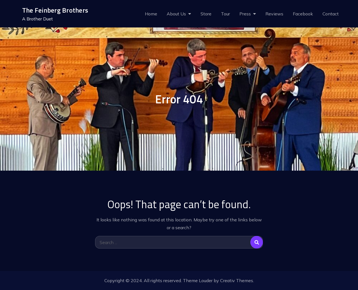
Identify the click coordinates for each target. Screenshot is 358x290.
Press (245, 14)
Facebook (303, 14)
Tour (225, 14)
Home (151, 14)
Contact (330, 14)
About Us (176, 14)
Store (206, 14)
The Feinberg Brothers (55, 10)
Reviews (274, 14)
